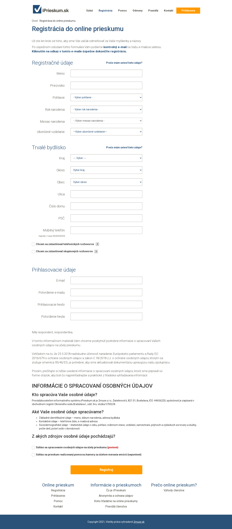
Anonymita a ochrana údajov (116, 495)
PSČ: (61, 218)
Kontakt (168, 10)
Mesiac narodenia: (52, 121)
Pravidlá (153, 10)
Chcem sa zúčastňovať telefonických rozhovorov (65, 244)
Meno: (61, 73)
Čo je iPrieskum (116, 490)
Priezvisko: (57, 85)
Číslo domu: (57, 206)
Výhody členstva (174, 490)
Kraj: (62, 158)
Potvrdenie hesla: (53, 316)
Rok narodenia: (55, 109)
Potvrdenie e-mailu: (51, 292)
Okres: (61, 170)
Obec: (61, 182)
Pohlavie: (59, 97)
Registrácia (105, 10)
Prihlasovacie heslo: (51, 304)
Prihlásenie (188, 10)
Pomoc (122, 10)
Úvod (35, 20)
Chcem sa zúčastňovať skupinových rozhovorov (64, 251)
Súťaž (89, 10)
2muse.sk (139, 521)
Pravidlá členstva (116, 506)
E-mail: (60, 280)
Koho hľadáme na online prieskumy (116, 501)
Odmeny (137, 10)
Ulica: (61, 194)
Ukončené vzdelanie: (51, 132)
